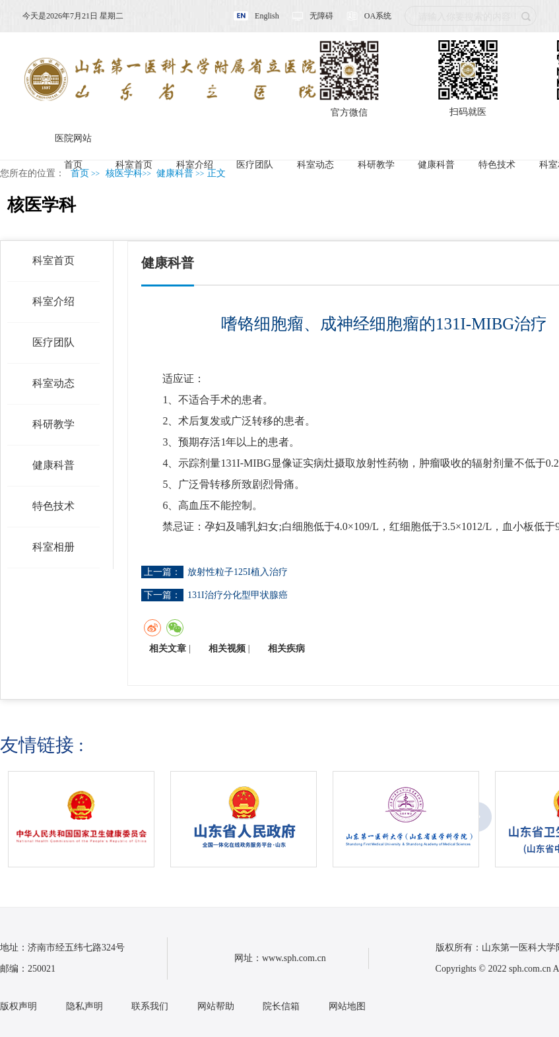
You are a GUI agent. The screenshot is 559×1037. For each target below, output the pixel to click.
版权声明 (18, 1006)
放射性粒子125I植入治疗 (237, 572)
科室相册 (53, 546)
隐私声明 (84, 1006)
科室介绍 (194, 165)
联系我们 (149, 1006)
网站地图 (347, 1006)
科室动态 (315, 165)
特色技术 (496, 165)
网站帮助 (215, 1006)
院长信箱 (281, 1006)
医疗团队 (254, 165)
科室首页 (133, 165)
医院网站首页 (73, 142)
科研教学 (376, 165)
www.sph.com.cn (294, 958)
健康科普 (436, 165)
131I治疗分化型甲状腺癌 (237, 595)
